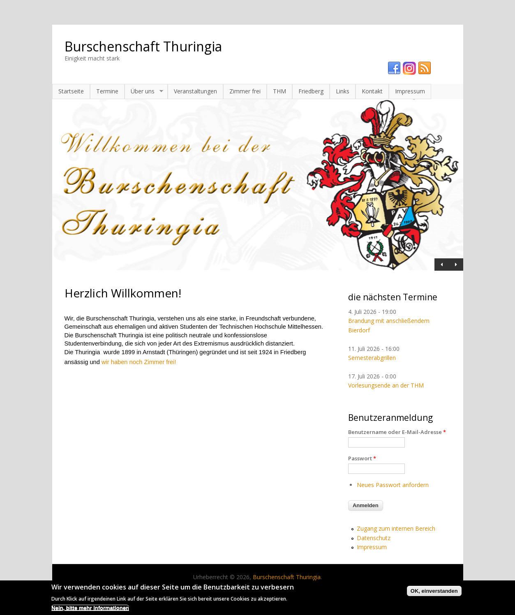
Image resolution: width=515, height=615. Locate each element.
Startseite (71, 91)
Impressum (410, 91)
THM (279, 91)
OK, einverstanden (434, 593)
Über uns (144, 91)
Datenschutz (373, 538)
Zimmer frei (245, 91)
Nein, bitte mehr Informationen (90, 610)
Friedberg (310, 91)
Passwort (362, 458)
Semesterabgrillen (372, 358)
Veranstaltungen (195, 91)
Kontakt (372, 91)
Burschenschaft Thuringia (143, 46)
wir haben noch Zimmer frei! (139, 362)
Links (342, 91)
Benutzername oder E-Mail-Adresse (397, 432)
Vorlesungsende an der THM (386, 385)
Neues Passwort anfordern (393, 485)
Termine (107, 91)
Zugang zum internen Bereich (396, 528)
